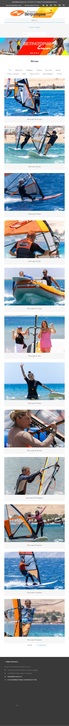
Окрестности (34, 74)
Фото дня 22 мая (34, 261)
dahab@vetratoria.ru (19, 2)
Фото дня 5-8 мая (34, 403)
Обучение (18, 70)
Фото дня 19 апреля (34, 640)
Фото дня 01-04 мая (34, 451)
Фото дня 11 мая (34, 356)
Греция (39, 70)
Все (10, 70)
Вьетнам (49, 70)
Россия (59, 74)
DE (64, 5)
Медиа (38, 27)
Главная (31, 27)
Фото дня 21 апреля (34, 592)
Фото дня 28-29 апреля (34, 498)
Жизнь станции (13, 74)
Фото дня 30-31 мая (34, 119)
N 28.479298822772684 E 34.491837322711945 (22, 680)
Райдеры (29, 70)
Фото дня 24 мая (34, 214)
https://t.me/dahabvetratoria (47, 2)
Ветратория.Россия (32, 5)
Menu (34, 20)
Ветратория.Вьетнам (13, 5)
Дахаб (58, 70)
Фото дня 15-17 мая (34, 309)
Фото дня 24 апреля (34, 545)
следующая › (42, 645)
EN (59, 5)
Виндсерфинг (48, 74)
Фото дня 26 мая (34, 167)
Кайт (24, 74)
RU (55, 5)
